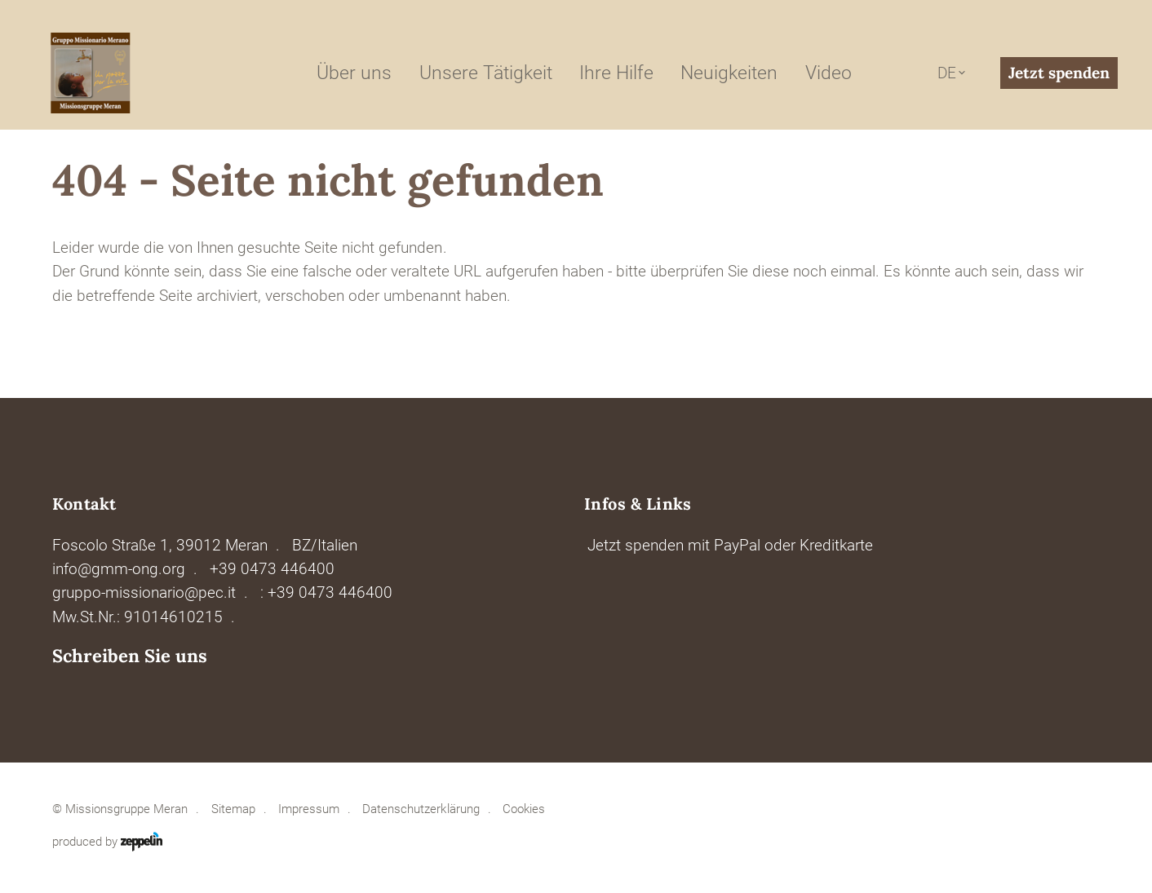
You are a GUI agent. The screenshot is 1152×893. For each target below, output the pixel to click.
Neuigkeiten (729, 72)
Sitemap (233, 809)
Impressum (308, 809)
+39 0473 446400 (272, 568)
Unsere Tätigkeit (485, 72)
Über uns (354, 72)
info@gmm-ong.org (118, 568)
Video (828, 72)
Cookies (524, 809)
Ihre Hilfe (616, 72)
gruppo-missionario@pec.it (144, 592)
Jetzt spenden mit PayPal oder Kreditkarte (730, 545)
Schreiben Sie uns (129, 656)
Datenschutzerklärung (420, 809)
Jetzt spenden (1059, 72)
